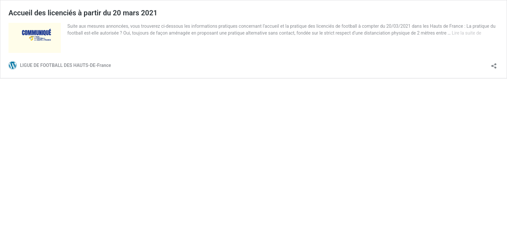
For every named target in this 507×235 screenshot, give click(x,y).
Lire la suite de (466, 33)
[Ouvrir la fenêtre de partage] (494, 64)
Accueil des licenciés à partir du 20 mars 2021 (83, 13)
